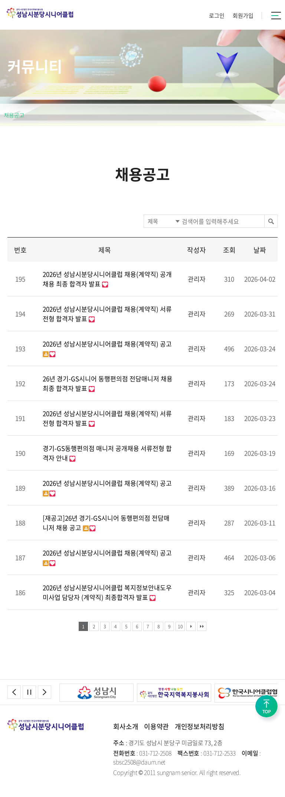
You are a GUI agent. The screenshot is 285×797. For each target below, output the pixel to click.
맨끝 (201, 626)
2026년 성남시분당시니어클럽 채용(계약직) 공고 (107, 343)
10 (180, 626)
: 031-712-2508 (142, 752)
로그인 (217, 15)
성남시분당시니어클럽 (40, 13)
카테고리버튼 (276, 15)
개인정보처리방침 (199, 726)
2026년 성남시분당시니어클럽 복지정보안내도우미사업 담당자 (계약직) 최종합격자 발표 (107, 592)
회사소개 (125, 726)
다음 (191, 626)
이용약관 (156, 726)
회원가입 (243, 15)
